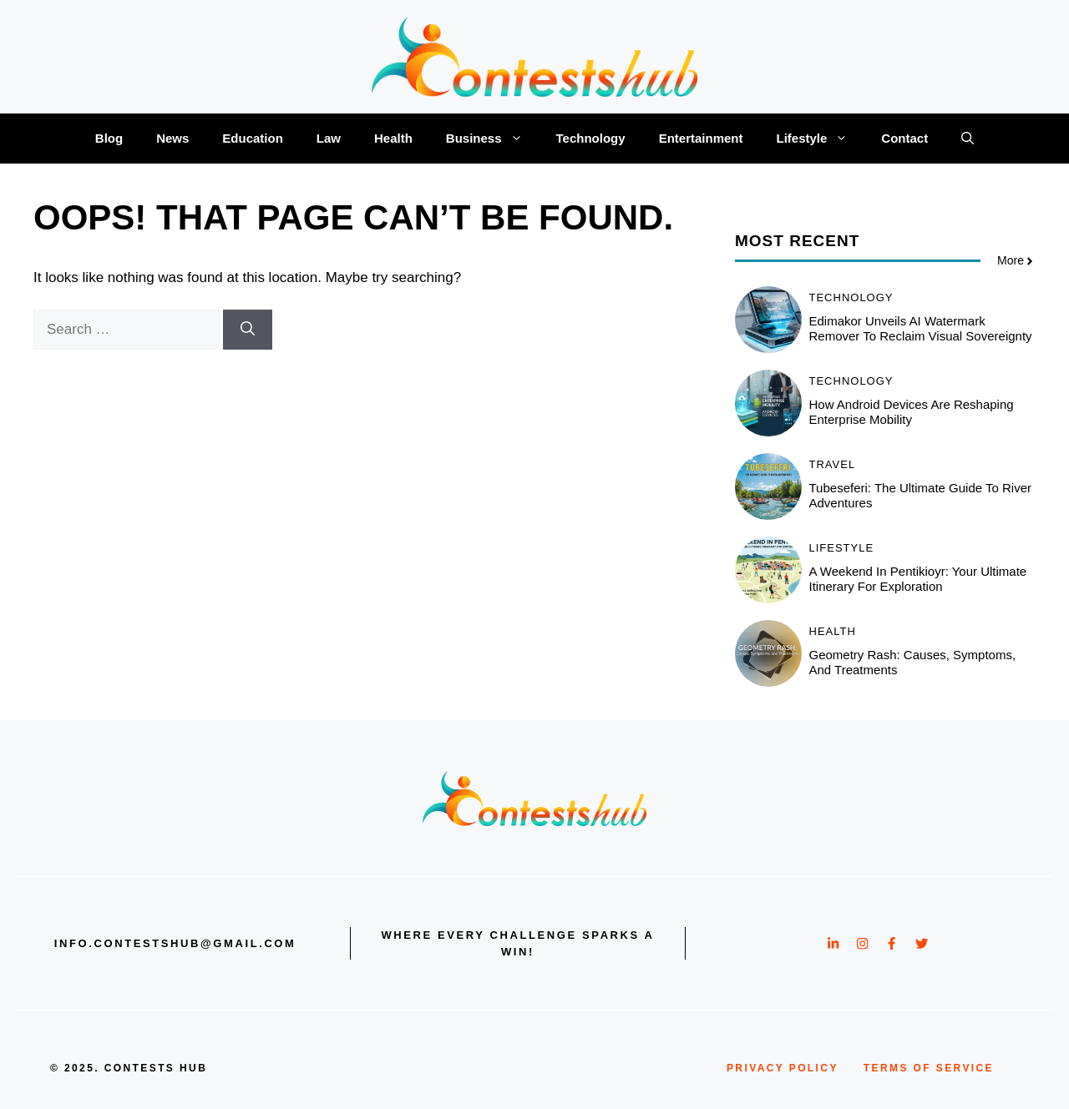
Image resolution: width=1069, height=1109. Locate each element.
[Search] (247, 330)
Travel (832, 464)
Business (493, 138)
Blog (109, 138)
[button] (967, 138)
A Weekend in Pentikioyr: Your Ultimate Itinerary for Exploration (918, 578)
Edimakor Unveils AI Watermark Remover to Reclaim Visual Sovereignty (920, 328)
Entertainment (701, 138)
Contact (904, 138)
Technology (591, 138)
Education (252, 138)
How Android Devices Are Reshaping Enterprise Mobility (911, 411)
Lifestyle (820, 138)
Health (393, 138)
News (172, 138)
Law (329, 138)
